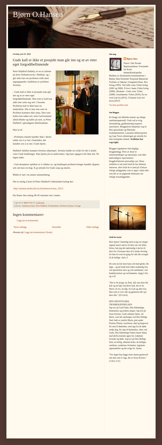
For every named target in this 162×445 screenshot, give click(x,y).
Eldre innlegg (92, 227)
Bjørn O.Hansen (38, 14)
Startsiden (56, 227)
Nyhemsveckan (28, 206)
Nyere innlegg (20, 227)
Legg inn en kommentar (27, 220)
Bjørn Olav (132, 59)
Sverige (78, 206)
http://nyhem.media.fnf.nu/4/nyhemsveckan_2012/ (38, 188)
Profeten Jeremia (66, 206)
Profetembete (53, 206)
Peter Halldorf (41, 206)
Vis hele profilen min (118, 105)
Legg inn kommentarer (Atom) (38, 232)
